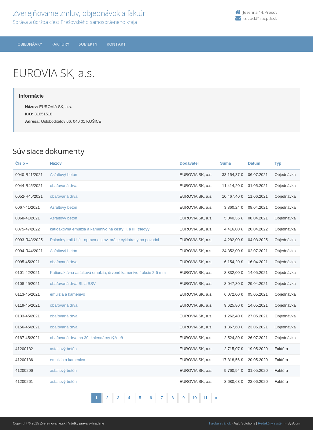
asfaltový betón (63, 348)
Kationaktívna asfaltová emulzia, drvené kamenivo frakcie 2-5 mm (108, 272)
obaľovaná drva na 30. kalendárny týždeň (86, 337)
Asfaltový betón (63, 174)
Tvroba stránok (219, 423)
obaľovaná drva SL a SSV (73, 283)
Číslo (21, 163)
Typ (277, 163)
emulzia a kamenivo (67, 294)
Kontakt (116, 44)
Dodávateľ (189, 163)
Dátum (254, 163)
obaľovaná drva (64, 185)
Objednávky (29, 44)
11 (205, 397)
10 (194, 397)
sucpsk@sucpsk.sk (260, 18)
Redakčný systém (271, 423)
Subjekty (88, 44)
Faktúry (60, 44)
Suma (225, 163)
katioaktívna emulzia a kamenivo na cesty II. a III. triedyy (99, 229)
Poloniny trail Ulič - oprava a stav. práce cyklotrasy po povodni (104, 239)
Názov (56, 163)
